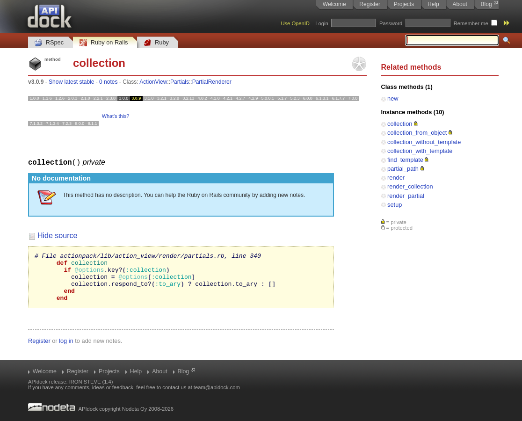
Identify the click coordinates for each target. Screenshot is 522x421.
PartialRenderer (212, 82)
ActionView (153, 82)
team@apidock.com (217, 387)
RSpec (49, 43)
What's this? (115, 116)
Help (433, 4)
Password (390, 23)
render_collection (410, 186)
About (459, 4)
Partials (179, 82)
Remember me (471, 23)
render (396, 177)
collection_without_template (424, 141)
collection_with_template (419, 150)
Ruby (156, 43)
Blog (486, 4)
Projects (404, 4)
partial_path (403, 168)
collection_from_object (417, 132)
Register (369, 4)
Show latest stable (71, 82)
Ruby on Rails (104, 43)
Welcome (334, 4)
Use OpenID (295, 23)
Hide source (57, 235)
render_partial (405, 195)
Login (321, 23)
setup (394, 204)
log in (66, 350)
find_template (405, 159)
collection (399, 123)
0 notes (108, 82)
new (392, 98)
